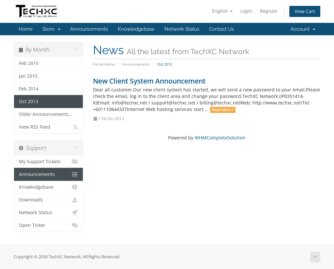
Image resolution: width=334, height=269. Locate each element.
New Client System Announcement (149, 81)
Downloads (48, 200)
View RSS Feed (48, 127)
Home (26, 29)
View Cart (305, 11)
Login (246, 11)
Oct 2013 (28, 101)
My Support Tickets (48, 162)
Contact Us (221, 29)
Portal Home (103, 64)
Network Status (181, 29)
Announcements (89, 29)
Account (303, 29)
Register (269, 11)
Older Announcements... (45, 114)
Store (51, 29)
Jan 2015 (28, 76)
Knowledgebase (136, 29)
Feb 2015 (28, 63)
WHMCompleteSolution (220, 137)
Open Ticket (48, 225)
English (222, 11)
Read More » (223, 109)
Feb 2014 (28, 89)
